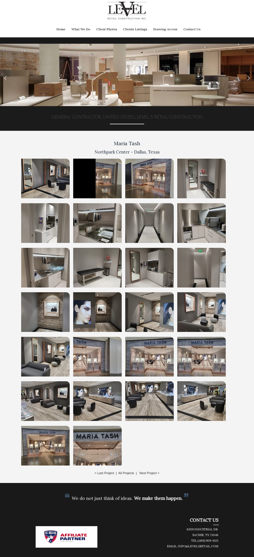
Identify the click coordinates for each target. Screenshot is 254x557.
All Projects (126, 473)
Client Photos (106, 29)
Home (60, 29)
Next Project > (149, 473)
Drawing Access (165, 29)
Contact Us (192, 29)
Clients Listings (135, 29)
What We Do (80, 29)
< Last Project (104, 473)
